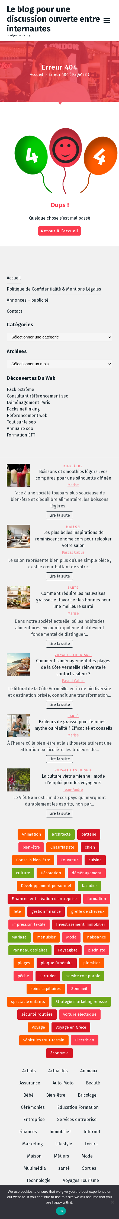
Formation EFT (21, 435)
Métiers (61, 1156)
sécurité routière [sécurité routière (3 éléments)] (37, 1014)
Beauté (93, 1083)
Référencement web (27, 415)
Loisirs (91, 1143)
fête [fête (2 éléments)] (17, 911)
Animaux (88, 1070)
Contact (14, 311)
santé (73, 587)
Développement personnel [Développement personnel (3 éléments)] (46, 885)
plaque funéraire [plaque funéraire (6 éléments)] (57, 962)
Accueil (36, 74)
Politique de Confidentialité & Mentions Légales (54, 289)
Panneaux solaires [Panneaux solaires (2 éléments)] (29, 950)
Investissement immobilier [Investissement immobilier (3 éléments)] (80, 924)
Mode (87, 1156)
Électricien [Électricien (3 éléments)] (84, 1040)
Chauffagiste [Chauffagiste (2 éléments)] (62, 847)
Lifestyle (63, 1143)
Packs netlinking (23, 409)
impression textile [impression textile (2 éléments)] (29, 924)
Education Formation (78, 1107)
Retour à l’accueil (59, 231)
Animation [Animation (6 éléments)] (31, 834)
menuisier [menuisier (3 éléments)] (46, 937)
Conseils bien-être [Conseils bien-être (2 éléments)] (33, 860)
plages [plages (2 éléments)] (24, 962)
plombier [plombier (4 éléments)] (91, 962)
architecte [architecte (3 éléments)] (61, 834)
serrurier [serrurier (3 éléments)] (48, 975)
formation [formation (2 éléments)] (96, 898)
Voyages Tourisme (73, 655)
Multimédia (35, 1168)
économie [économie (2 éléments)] (59, 1053)
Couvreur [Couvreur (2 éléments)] (69, 860)
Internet (91, 1131)
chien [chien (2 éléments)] (90, 847)
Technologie (38, 1180)
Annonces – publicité (28, 300)
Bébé (28, 1095)
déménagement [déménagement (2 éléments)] (87, 873)
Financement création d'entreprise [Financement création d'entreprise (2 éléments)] (44, 898)
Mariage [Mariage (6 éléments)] (19, 937)
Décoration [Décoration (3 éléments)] (51, 873)
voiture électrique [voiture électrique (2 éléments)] (80, 1014)
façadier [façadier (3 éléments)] (89, 885)
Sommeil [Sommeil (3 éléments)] (79, 988)
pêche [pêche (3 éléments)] (23, 975)
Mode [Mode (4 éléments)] (71, 937)
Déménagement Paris (28, 402)
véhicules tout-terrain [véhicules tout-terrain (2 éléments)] (44, 1040)
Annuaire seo (20, 428)
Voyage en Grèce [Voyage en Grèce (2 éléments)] (71, 1027)
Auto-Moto (63, 1083)
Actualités (58, 1070)
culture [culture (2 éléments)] (23, 873)
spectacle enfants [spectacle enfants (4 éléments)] (28, 1001)
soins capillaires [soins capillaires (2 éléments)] (46, 988)
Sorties (89, 1168)
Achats (29, 1070)
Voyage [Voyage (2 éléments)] (38, 1027)
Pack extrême (20, 389)
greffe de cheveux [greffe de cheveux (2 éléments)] (87, 911)
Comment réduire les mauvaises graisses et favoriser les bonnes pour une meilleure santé (73, 600)
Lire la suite (59, 515)
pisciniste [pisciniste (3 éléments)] (96, 950)
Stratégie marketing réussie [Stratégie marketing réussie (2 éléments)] (81, 1001)
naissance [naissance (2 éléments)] (96, 937)
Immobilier (60, 1131)
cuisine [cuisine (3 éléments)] (95, 860)
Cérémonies (33, 1107)
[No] (112, 1202)
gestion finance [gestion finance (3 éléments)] (46, 911)
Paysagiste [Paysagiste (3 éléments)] (68, 950)
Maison (73, 527)
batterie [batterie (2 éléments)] (88, 834)
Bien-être (73, 466)
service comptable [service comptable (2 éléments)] (83, 975)
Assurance (30, 1083)
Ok (61, 1211)
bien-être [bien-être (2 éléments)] (31, 847)
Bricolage (87, 1095)
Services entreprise (77, 1119)
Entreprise (34, 1119)
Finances (28, 1131)
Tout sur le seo (21, 422)
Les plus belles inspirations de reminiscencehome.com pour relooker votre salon (73, 539)
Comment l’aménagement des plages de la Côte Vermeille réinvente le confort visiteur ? (73, 667)
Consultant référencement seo (37, 396)
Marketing (32, 1143)
